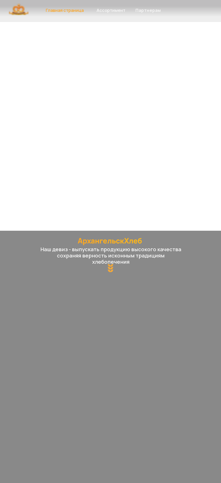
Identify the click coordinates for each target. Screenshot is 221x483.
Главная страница (65, 10)
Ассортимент (110, 10)
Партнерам (148, 10)
